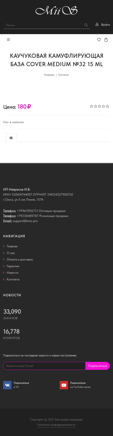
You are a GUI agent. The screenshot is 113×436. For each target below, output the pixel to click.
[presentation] (11, 138)
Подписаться (97, 366)
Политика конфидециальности (56, 424)
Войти (105, 25)
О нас (11, 253)
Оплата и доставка (20, 259)
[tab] (11, 137)
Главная (49, 75)
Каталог (63, 75)
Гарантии (13, 266)
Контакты (13, 279)
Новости (12, 273)
